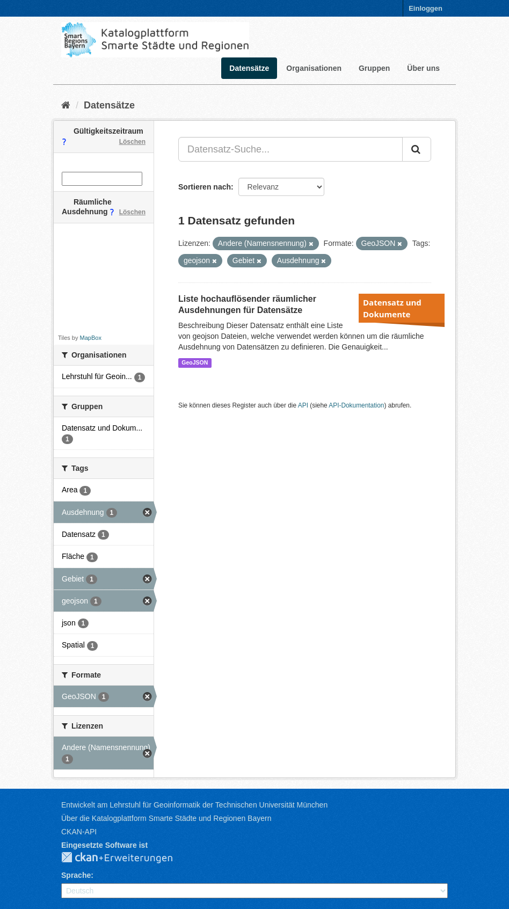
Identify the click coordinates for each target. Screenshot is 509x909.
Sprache (76, 875)
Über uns (423, 68)
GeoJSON (194, 362)
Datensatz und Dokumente (392, 308)
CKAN (125, 858)
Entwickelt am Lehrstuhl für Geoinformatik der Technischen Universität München (194, 805)
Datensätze (249, 68)
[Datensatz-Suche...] (290, 149)
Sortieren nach (204, 187)
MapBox (90, 337)
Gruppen (374, 68)
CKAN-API (79, 831)
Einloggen (425, 8)
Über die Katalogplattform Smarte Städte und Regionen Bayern (166, 818)
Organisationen (313, 68)
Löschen (132, 142)
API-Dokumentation (356, 405)
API (303, 405)
